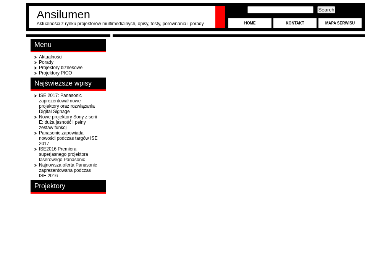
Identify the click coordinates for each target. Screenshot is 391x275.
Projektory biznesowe (60, 67)
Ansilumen (63, 14)
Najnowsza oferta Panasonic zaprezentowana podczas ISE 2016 (68, 170)
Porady (46, 62)
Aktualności (50, 57)
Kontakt (295, 23)
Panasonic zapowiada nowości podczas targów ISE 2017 (68, 138)
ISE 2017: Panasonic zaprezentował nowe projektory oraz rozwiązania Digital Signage (67, 103)
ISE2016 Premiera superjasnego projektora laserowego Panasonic (63, 154)
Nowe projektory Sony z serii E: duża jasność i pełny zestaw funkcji (68, 122)
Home (250, 23)
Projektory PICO (55, 73)
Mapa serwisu (340, 23)
